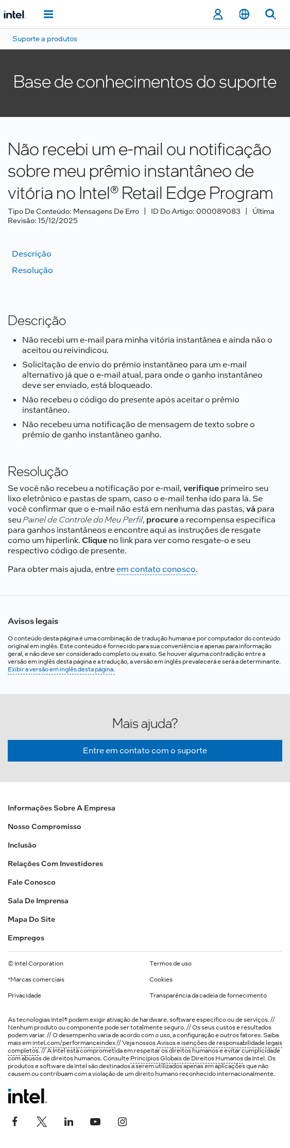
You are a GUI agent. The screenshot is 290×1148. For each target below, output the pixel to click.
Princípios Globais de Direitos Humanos (186, 1058)
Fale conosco (32, 882)
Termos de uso (170, 963)
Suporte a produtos (44, 38)
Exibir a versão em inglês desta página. (61, 669)
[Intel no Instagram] (122, 1120)
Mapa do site (31, 919)
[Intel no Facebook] (15, 1120)
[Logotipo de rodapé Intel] (27, 1096)
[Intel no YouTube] (95, 1120)
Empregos (26, 937)
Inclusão (22, 845)
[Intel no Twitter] (42, 1120)
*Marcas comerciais (36, 979)
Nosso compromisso (44, 826)
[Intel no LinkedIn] (68, 1120)
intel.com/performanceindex (73, 1043)
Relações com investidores (55, 863)
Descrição (32, 253)
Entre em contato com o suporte (145, 750)
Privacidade (24, 995)
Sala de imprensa (38, 900)
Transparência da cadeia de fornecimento (208, 995)
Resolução (32, 270)
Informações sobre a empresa (61, 808)
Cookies (161, 979)
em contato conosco (156, 569)
